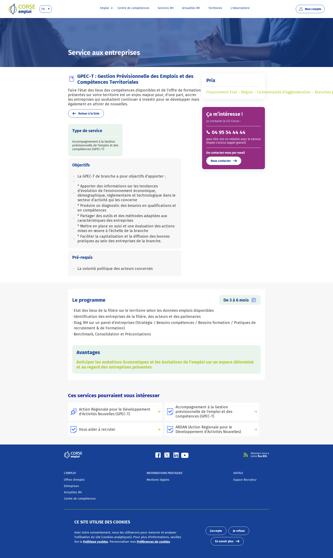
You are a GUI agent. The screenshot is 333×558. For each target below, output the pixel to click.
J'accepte (216, 531)
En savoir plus (227, 541)
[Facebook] (158, 454)
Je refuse (239, 531)
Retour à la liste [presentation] (85, 113)
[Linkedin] (176, 454)
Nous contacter (224, 161)
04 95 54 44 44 (228, 132)
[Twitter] (166, 454)
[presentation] (21, 9)
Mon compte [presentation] (310, 9)
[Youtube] (184, 455)
